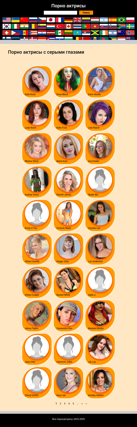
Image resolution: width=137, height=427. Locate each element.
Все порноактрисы (62, 419)
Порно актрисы (68, 6)
